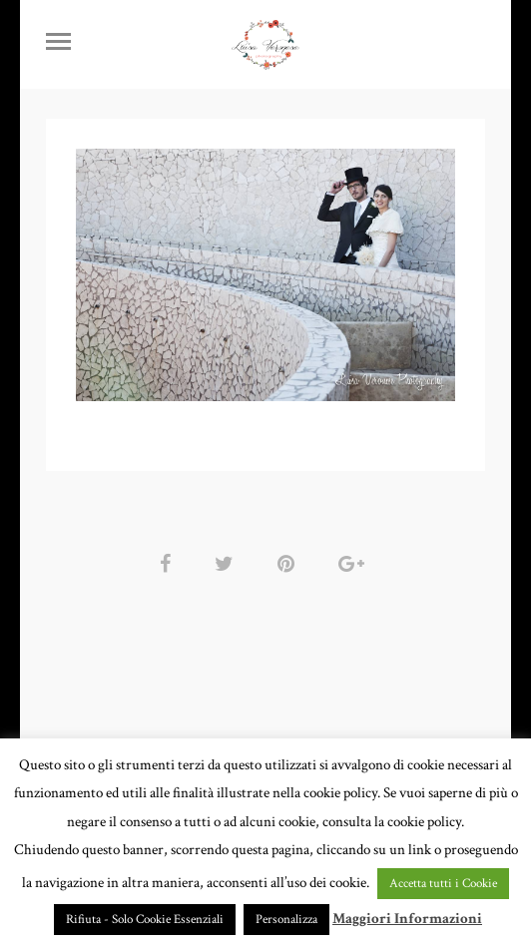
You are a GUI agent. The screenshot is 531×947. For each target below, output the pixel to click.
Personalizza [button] (286, 919)
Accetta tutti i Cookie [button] (443, 883)
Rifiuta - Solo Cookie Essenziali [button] (145, 919)
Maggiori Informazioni (407, 918)
